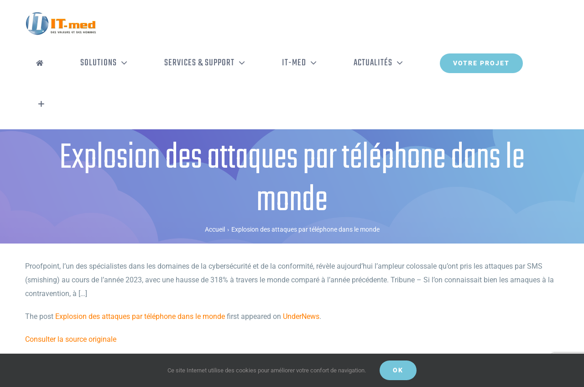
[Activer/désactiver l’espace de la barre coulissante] (41, 104)
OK (398, 370)
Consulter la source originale (70, 339)
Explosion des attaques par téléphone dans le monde (140, 316)
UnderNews (301, 316)
